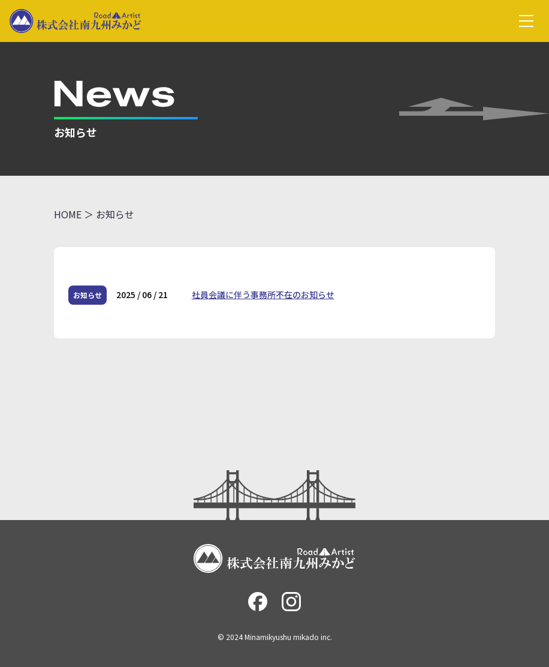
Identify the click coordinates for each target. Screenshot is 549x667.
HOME (68, 214)
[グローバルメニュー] (526, 21)
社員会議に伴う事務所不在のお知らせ (263, 295)
